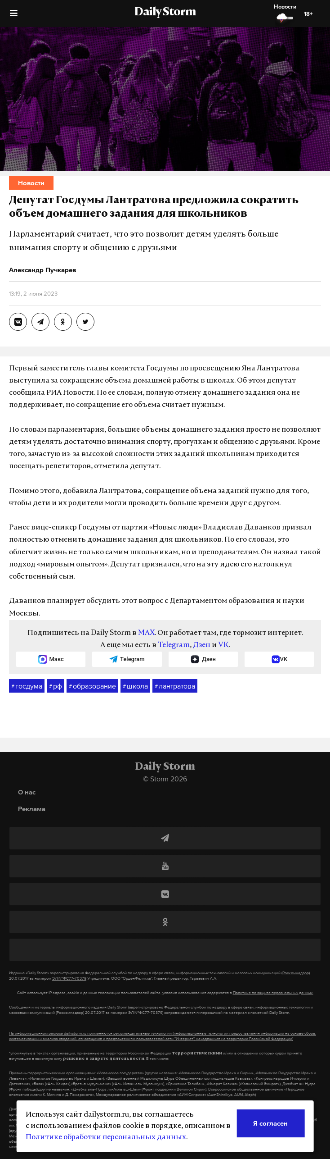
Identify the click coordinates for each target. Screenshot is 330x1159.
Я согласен (270, 1123)
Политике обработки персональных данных (106, 1137)
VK (223, 645)
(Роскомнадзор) (295, 973)
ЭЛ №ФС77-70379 (69, 978)
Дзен (201, 645)
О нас (27, 792)
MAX (146, 633)
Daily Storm (165, 12)
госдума (26, 686)
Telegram (174, 645)
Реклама (31, 808)
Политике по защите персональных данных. (273, 992)
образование (92, 686)
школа (135, 686)
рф (55, 686)
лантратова (175, 686)
